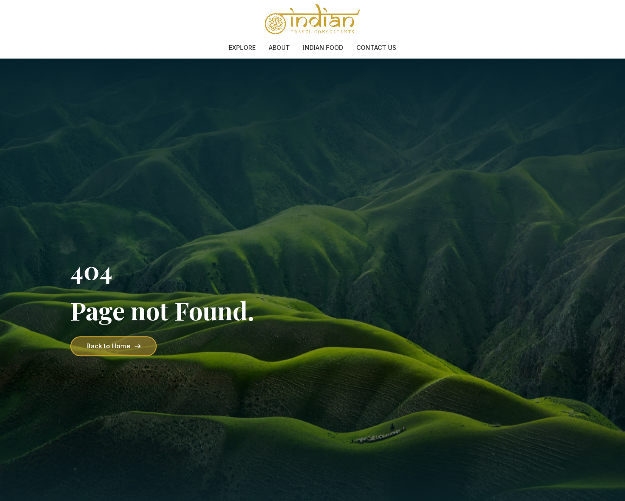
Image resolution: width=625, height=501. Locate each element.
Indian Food (323, 47)
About (279, 47)
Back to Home (113, 346)
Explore (242, 47)
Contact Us (376, 47)
